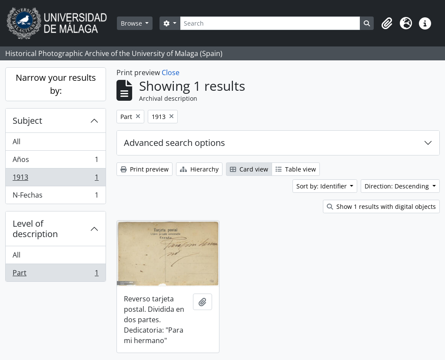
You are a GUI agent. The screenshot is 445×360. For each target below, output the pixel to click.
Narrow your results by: (56, 84)
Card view (249, 169)
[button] (386, 23)
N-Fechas (55, 197)
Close (170, 72)
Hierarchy (199, 169)
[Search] (270, 23)
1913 (55, 179)
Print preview (144, 169)
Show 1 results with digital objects (381, 206)
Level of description (35, 229)
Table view (296, 169)
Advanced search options (174, 143)
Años (55, 161)
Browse (132, 23)
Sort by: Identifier (322, 186)
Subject (27, 120)
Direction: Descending (398, 186)
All (16, 141)
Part (55, 274)
